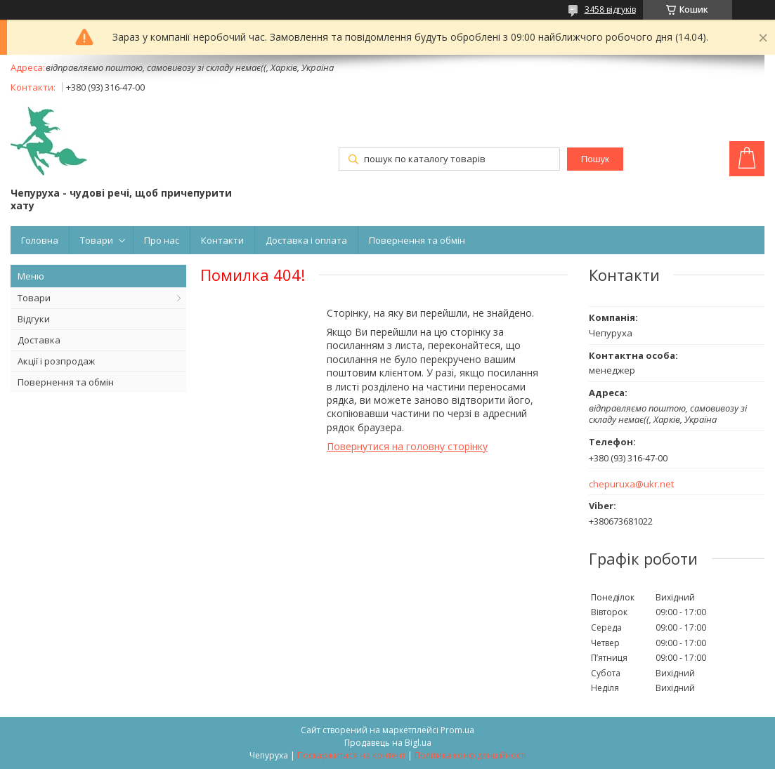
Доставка (39, 340)
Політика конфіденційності (470, 755)
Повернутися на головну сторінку (407, 446)
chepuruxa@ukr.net (631, 484)
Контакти (222, 240)
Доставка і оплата (306, 240)
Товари (96, 240)
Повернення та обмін (417, 240)
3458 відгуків (610, 9)
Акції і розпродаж (56, 361)
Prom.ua (457, 730)
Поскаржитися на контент (351, 755)
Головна (39, 240)
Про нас (161, 240)
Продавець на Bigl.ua (387, 743)
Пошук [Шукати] (595, 159)
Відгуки (34, 319)
